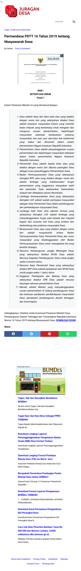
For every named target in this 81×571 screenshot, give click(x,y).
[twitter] (60, 11)
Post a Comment (22, 48)
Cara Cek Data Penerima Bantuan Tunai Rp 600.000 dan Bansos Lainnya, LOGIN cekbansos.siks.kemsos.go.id (40, 531)
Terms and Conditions (20, 559)
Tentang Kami (48, 564)
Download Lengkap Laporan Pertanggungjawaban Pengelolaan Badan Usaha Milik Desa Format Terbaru (39, 437)
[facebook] (53, 11)
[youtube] (67, 11)
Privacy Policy (39, 559)
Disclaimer (53, 559)
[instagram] (74, 11)
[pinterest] (50, 334)
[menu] (6, 21)
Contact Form (33, 564)
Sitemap (64, 559)
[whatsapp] (68, 334)
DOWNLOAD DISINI (66, 320)
